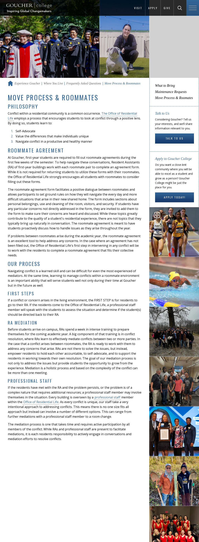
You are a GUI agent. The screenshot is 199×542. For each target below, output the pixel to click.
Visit (138, 8)
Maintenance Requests (171, 92)
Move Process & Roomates (174, 98)
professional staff (107, 397)
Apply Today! (174, 197)
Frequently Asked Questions (83, 83)
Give (167, 8)
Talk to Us (174, 138)
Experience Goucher (27, 83)
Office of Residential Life (40, 402)
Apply (153, 8)
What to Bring (165, 86)
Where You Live (53, 83)
